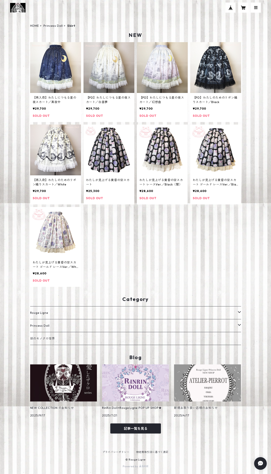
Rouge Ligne (39, 313)
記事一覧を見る (135, 428)
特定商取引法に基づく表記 (152, 452)
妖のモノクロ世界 (42, 338)
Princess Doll (53, 26)
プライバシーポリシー (115, 452)
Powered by (135, 466)
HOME (34, 26)
